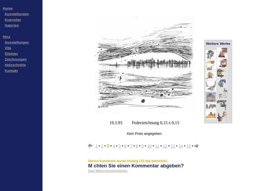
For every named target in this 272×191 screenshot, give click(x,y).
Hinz (6, 37)
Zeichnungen (16, 59)
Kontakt (11, 71)
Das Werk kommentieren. (108, 171)
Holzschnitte (15, 65)
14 (180, 146)
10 (149, 146)
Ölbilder (11, 54)
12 (165, 146)
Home (7, 8)
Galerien (12, 25)
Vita (8, 48)
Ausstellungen (17, 14)
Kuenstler (13, 20)
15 (188, 146)
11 (157, 146)
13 (173, 146)
